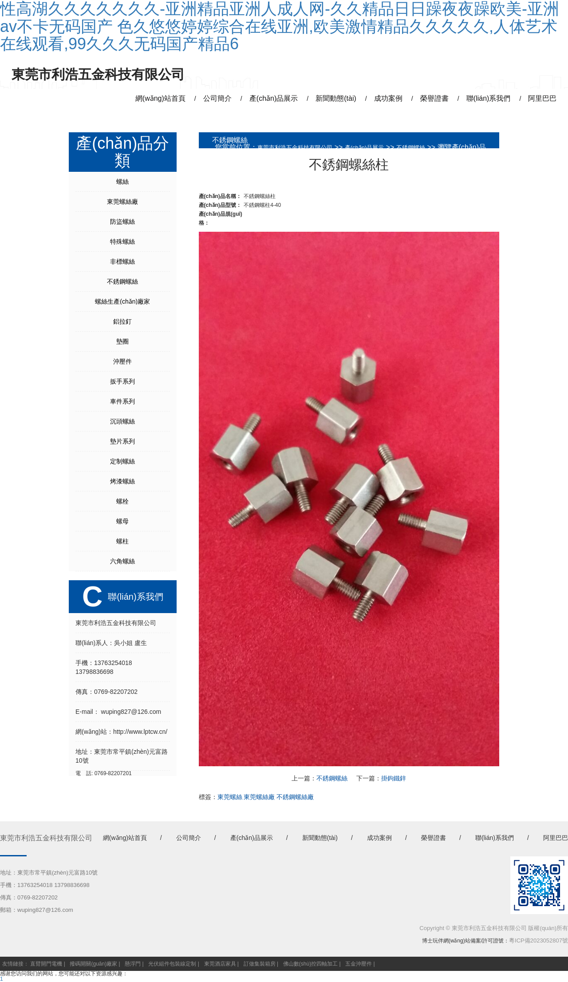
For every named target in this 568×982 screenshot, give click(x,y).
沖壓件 (122, 361)
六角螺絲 (122, 561)
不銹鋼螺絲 (122, 281)
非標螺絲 (122, 261)
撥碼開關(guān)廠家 (93, 964)
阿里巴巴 (555, 837)
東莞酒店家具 (220, 964)
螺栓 (122, 501)
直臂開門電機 (46, 964)
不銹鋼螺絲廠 (295, 796)
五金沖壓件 (358, 964)
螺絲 (122, 181)
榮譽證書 (433, 837)
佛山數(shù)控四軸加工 (310, 964)
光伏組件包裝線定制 (172, 964)
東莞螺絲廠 (122, 201)
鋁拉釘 (122, 321)
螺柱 (122, 541)
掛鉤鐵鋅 (393, 778)
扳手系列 (122, 381)
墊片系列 (122, 441)
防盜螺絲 (122, 221)
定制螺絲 (122, 461)
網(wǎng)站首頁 (125, 837)
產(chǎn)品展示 (364, 147)
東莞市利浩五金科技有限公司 (294, 147)
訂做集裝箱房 (260, 964)
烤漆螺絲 (122, 481)
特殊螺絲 (122, 241)
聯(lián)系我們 (494, 837)
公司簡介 (188, 837)
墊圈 (122, 341)
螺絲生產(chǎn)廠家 (122, 301)
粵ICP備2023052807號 (538, 940)
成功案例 (379, 837)
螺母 (122, 521)
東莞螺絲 (229, 796)
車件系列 (122, 401)
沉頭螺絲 (122, 421)
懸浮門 (133, 964)
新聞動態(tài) (320, 837)
